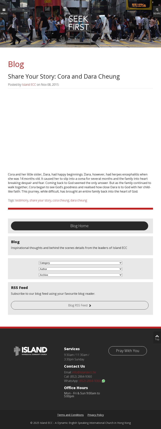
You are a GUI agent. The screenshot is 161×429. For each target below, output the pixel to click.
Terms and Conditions (70, 415)
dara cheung (78, 200)
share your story (40, 200)
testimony (21, 200)
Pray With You (127, 350)
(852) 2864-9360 (92, 381)
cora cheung (61, 200)
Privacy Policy (95, 415)
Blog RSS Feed (77, 305)
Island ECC (29, 85)
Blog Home (79, 225)
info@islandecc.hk (84, 372)
